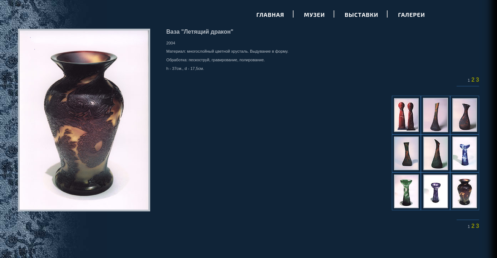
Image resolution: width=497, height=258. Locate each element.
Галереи (411, 14)
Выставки (361, 14)
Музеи (314, 14)
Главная (270, 14)
